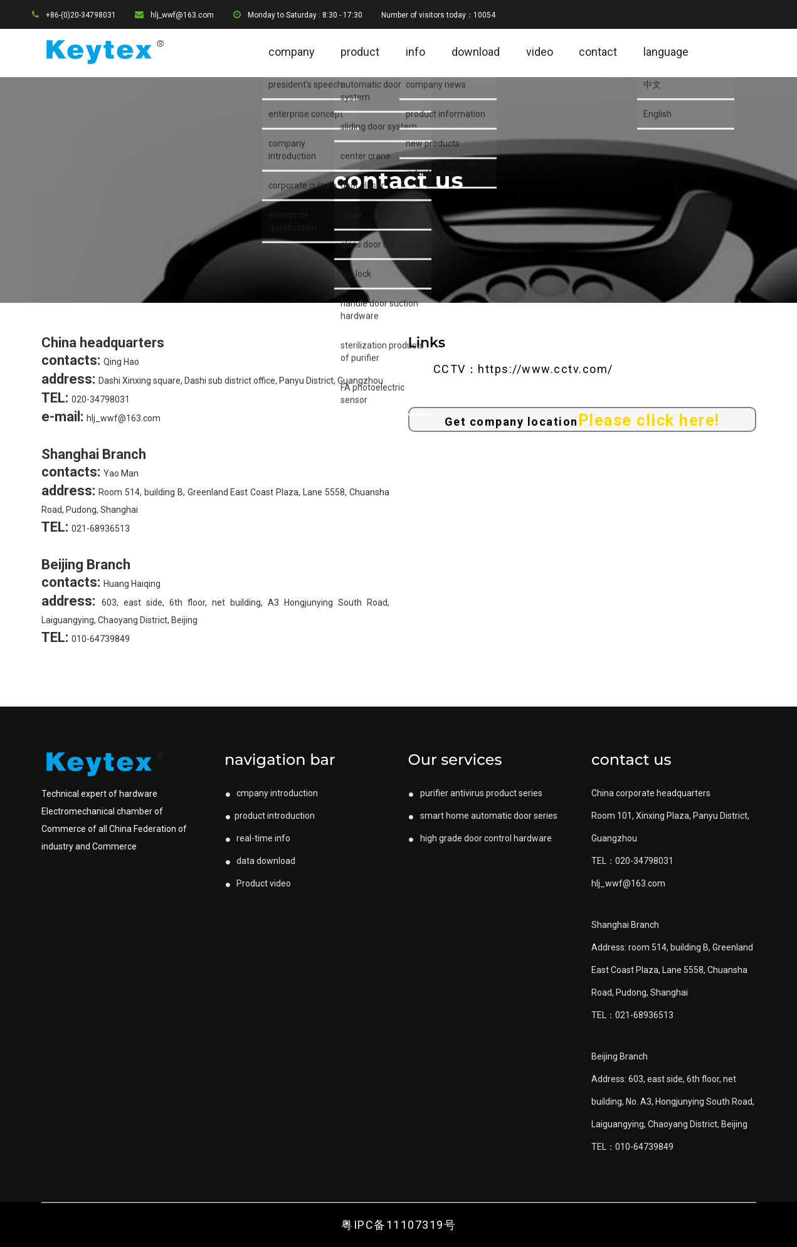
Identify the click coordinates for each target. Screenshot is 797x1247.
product (359, 51)
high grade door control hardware (480, 838)
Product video (257, 883)
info (415, 51)
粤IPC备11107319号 (398, 1224)
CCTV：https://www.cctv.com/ (523, 369)
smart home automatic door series (482, 816)
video (539, 51)
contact (598, 51)
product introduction (269, 816)
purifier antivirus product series (475, 793)
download (475, 51)
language (666, 51)
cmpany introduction (271, 793)
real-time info (257, 838)
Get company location (582, 420)
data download (259, 861)
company (291, 51)
